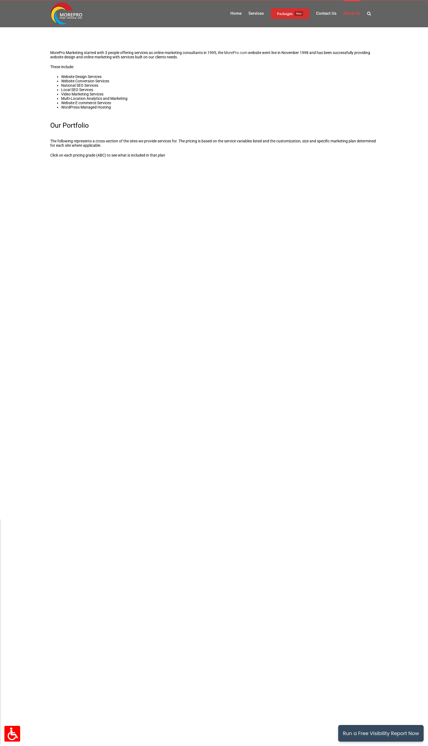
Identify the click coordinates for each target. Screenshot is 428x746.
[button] (369, 13)
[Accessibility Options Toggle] (12, 734)
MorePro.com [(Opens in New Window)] (235, 52)
